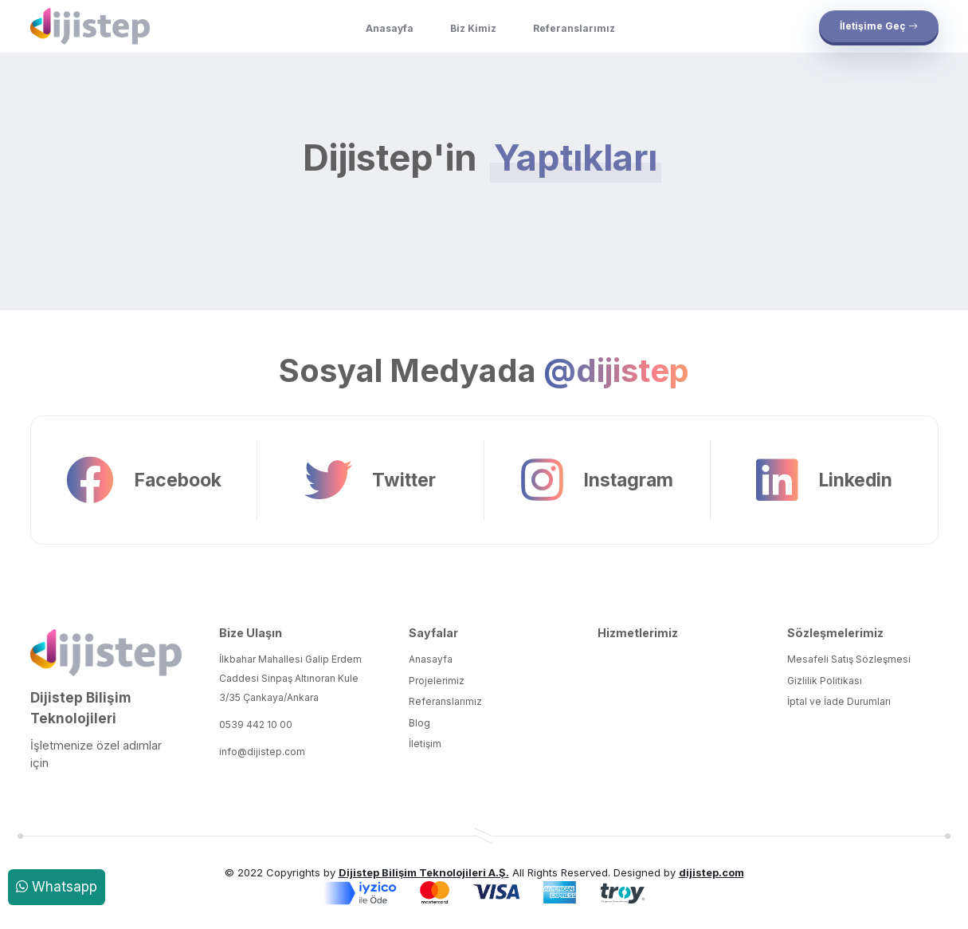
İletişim (425, 744)
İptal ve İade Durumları (839, 701)
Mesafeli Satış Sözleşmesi (849, 659)
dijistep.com (711, 872)
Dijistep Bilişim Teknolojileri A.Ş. (424, 872)
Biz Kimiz (473, 28)
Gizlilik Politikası (824, 681)
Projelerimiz (436, 681)
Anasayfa (389, 28)
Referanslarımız (574, 28)
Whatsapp (56, 887)
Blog (419, 723)
